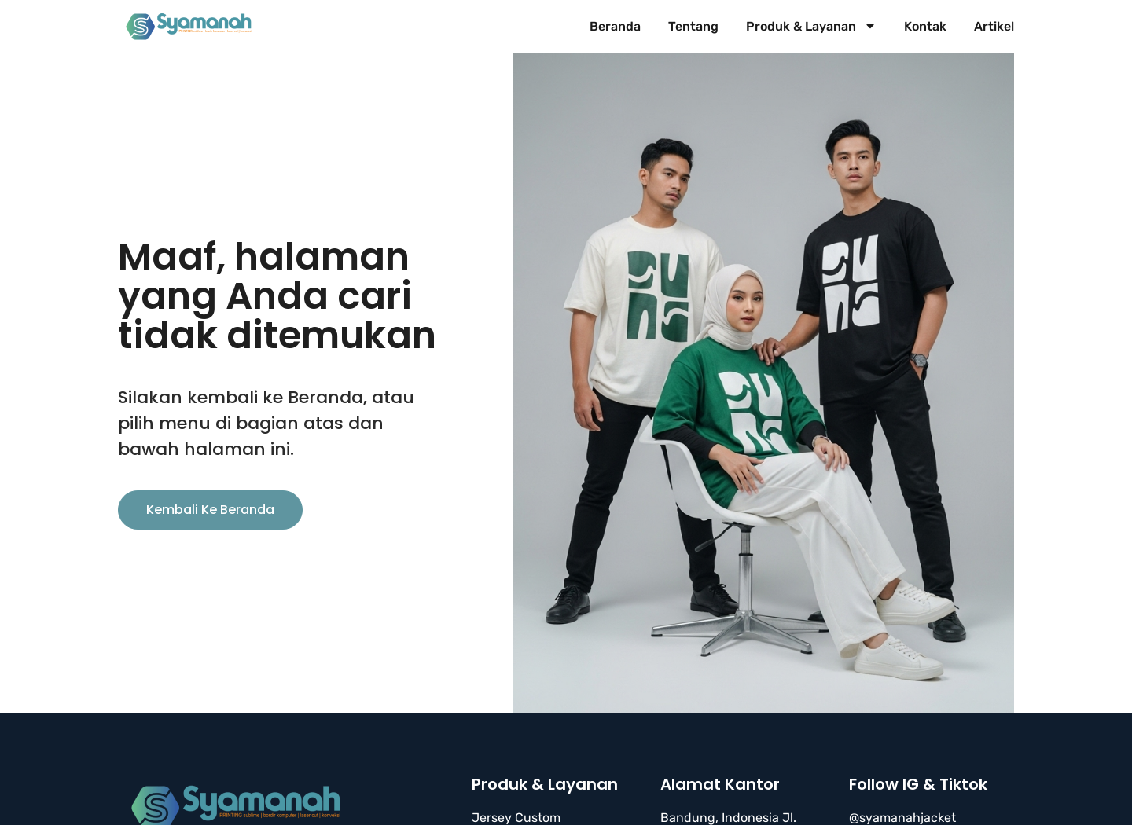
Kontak (925, 26)
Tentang (693, 26)
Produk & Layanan (811, 26)
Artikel (994, 26)
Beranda (615, 26)
